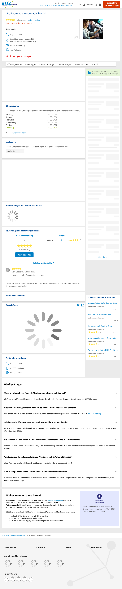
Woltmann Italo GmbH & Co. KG (102, 350)
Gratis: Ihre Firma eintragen (112, 4)
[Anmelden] (89, 4)
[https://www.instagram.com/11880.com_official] (12, 579)
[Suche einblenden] (81, 4)
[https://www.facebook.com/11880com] (6, 579)
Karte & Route (81, 64)
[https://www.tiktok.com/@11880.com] (18, 579)
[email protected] (94, 414)
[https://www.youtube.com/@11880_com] (30, 579)
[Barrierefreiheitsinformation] (97, 4)
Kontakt (95, 64)
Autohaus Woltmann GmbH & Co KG (103, 338)
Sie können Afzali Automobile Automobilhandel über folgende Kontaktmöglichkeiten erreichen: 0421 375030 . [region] (52, 414)
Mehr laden (103, 257)
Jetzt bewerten (24, 254)
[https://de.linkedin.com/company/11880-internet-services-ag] (24, 579)
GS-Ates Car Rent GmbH (98, 314)
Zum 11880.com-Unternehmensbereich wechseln (56, 5)
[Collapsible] (116, 393)
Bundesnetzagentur (55, 500)
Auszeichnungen (47, 64)
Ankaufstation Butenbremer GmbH (103, 303)
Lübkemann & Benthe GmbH (100, 326)
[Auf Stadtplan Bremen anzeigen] (82, 305)
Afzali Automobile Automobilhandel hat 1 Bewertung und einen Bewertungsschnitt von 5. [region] (38, 463)
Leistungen (30, 64)
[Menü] (101, 4)
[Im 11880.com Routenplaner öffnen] (78, 304)
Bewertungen (64, 64)
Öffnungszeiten (14, 64)
